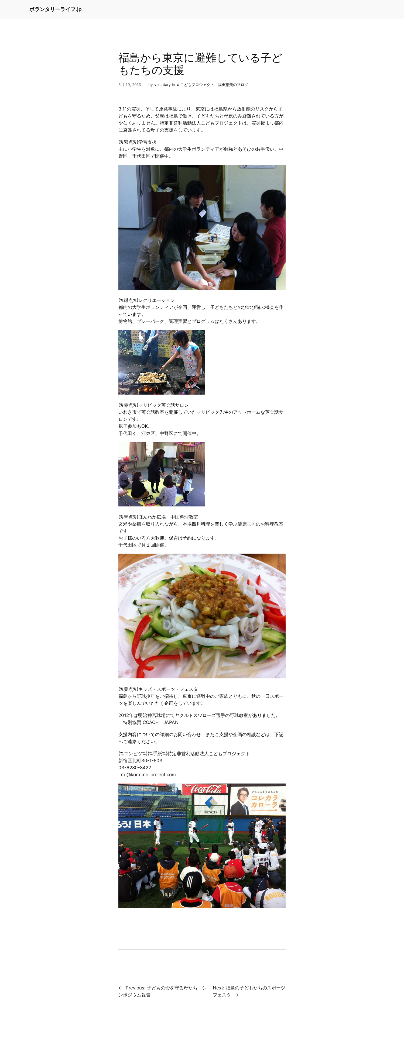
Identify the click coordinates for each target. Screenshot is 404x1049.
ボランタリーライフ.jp (55, 9)
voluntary (162, 84)
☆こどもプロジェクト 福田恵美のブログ (212, 84)
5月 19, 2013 (129, 84)
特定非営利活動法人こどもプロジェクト (201, 123)
